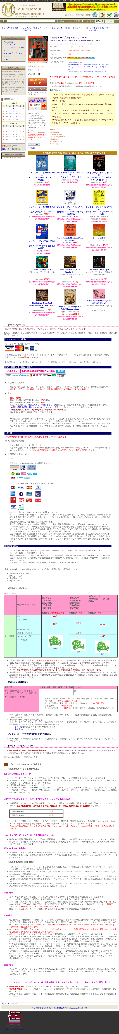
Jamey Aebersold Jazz (75, 62)
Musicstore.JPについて (78, 1008)
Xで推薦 (31, 148)
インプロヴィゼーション (14, 53)
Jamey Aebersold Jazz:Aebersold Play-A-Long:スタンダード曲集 (89, 64)
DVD (6, 60)
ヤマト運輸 (19, 727)
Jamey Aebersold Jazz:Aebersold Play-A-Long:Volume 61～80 (87, 71)
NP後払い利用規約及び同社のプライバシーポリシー (31, 407)
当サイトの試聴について (14, 1030)
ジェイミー (79, 28)
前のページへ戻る (9, 1004)
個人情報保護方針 (60, 1008)
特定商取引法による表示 (42, 1008)
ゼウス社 (8, 355)
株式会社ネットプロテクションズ (42, 405)
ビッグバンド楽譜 (10, 28)
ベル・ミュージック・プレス (58, 28)
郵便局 (17, 729)
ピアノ (6, 57)
